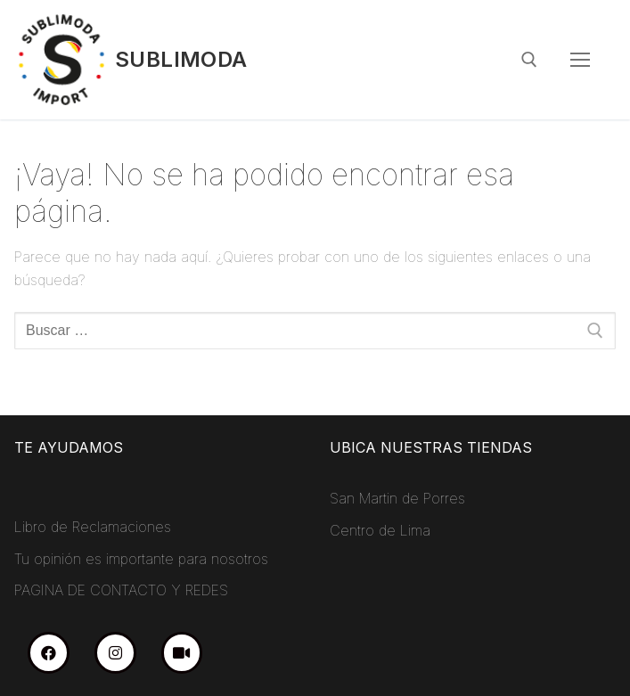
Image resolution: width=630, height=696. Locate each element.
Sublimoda (181, 59)
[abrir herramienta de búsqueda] (529, 60)
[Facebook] (49, 653)
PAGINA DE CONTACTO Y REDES (121, 590)
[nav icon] (580, 59)
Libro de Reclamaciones (92, 527)
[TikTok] (182, 653)
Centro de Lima (380, 530)
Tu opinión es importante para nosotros (141, 559)
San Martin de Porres (397, 498)
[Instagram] (115, 653)
